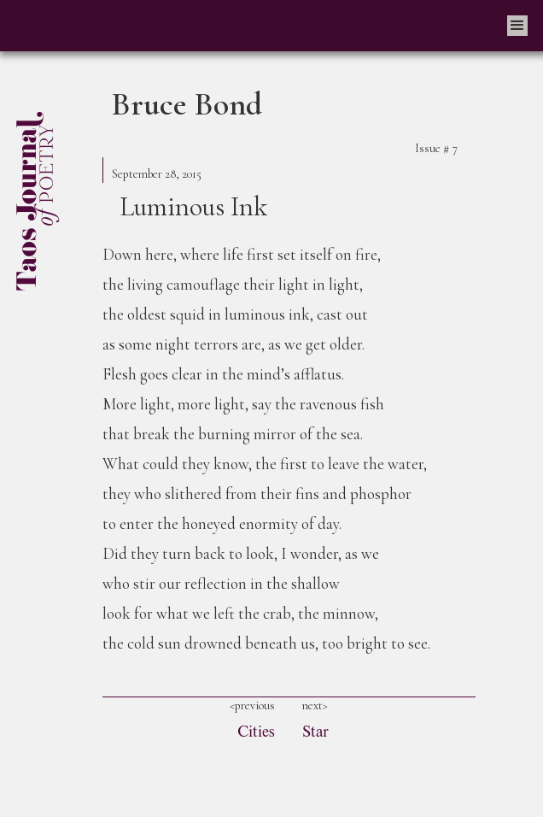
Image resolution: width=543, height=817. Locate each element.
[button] (517, 25)
